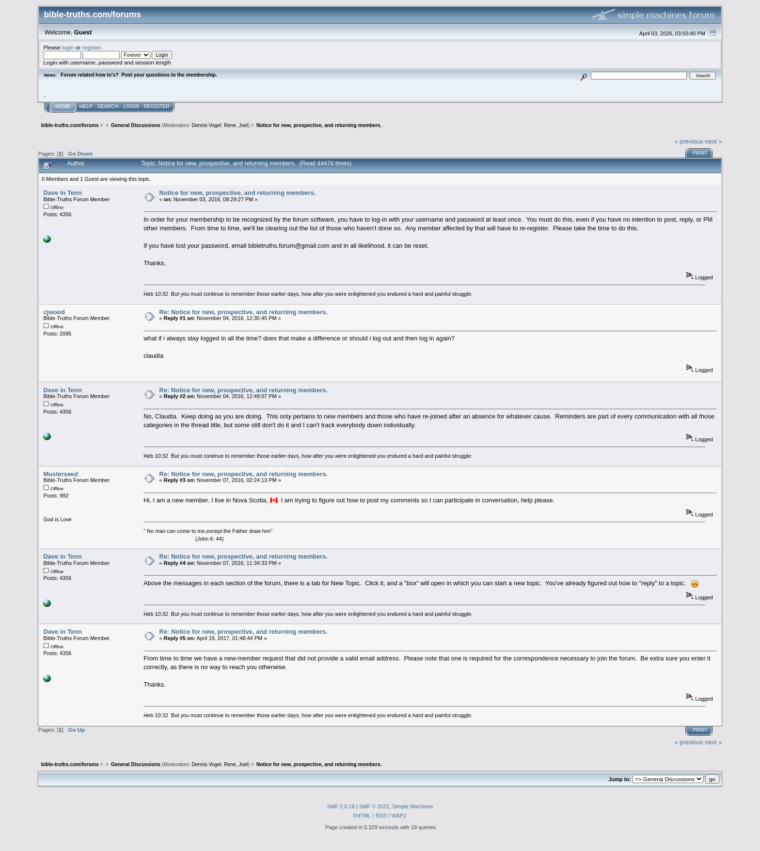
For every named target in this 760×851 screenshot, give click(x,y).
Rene (230, 125)
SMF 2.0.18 (341, 806)
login (68, 47)
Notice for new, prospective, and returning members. (237, 192)
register (91, 47)
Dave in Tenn (62, 192)
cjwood (53, 312)
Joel (243, 125)
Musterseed (60, 474)
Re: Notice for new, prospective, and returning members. (243, 312)
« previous (688, 141)
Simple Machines (412, 806)
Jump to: (619, 779)
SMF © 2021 (374, 806)
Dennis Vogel (206, 125)
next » (713, 141)
